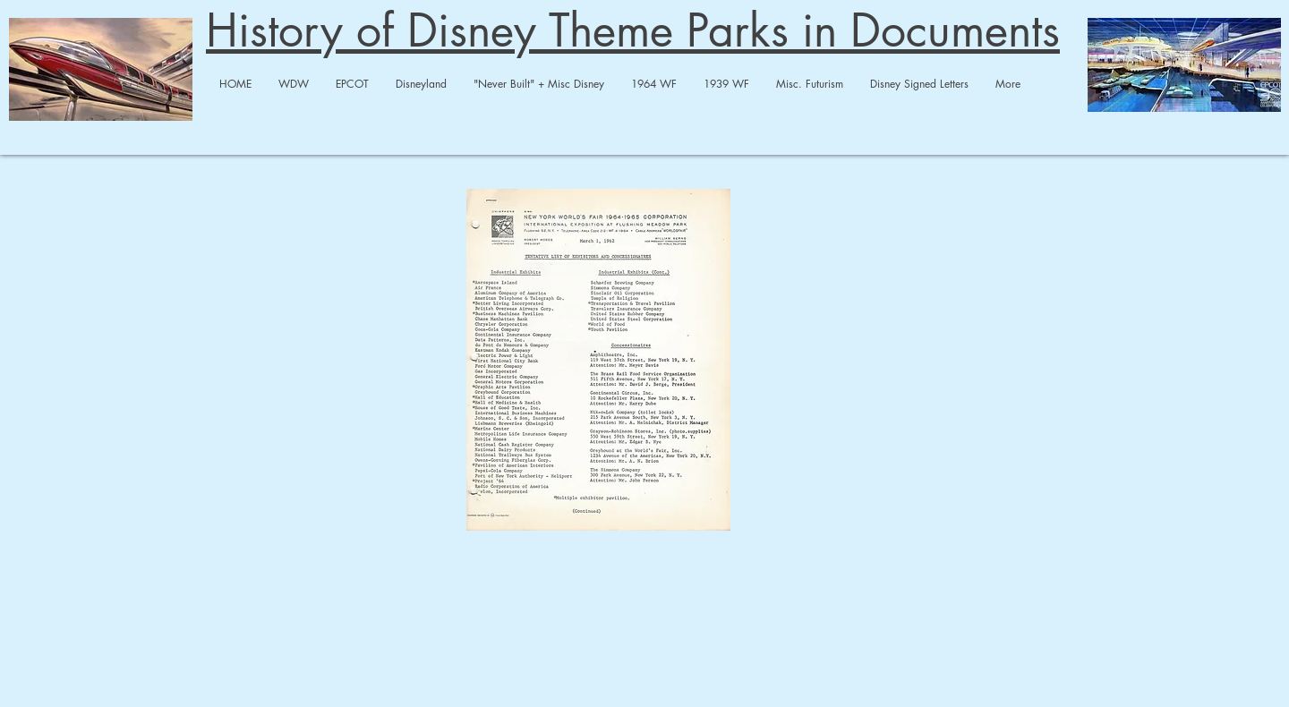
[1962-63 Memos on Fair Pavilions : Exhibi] (598, 362)
